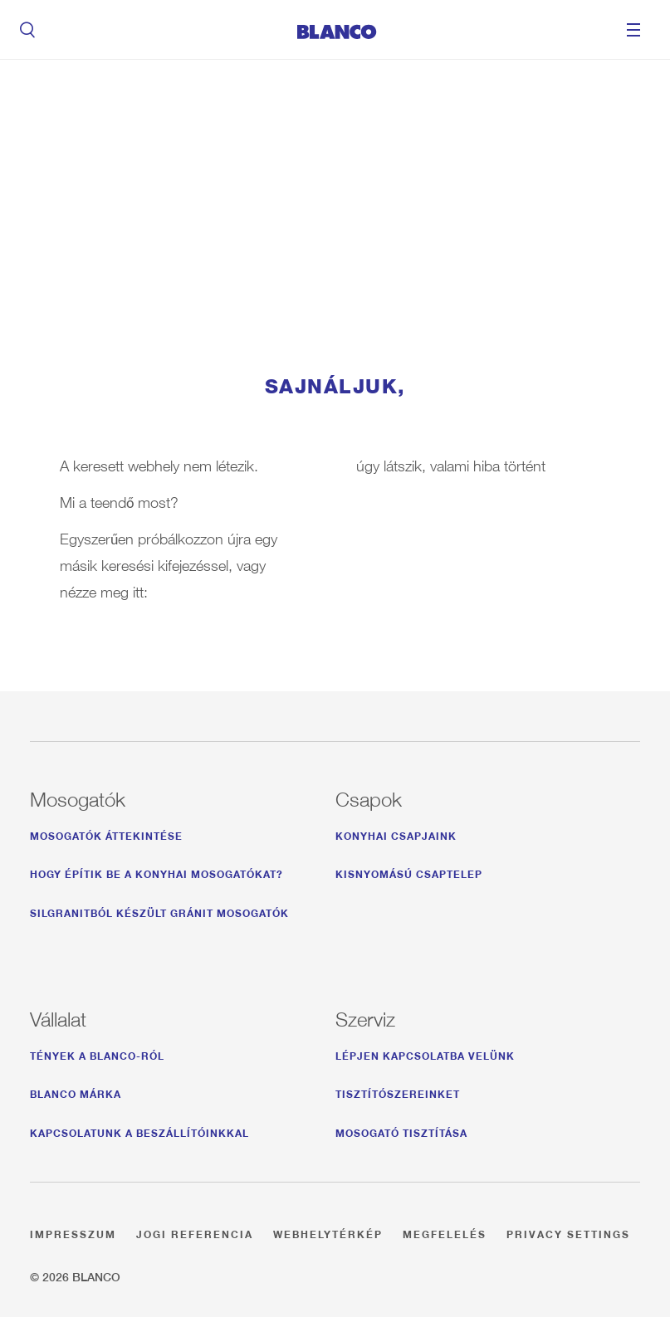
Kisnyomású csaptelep (408, 871)
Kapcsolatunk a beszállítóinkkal (139, 1130)
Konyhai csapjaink (396, 833)
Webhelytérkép (328, 1232)
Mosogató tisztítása (401, 1130)
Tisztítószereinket (397, 1091)
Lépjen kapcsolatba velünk (425, 1053)
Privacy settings (568, 1232)
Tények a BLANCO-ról (97, 1053)
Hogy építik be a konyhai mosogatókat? (156, 871)
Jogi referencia (194, 1232)
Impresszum (73, 1232)
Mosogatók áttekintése (106, 833)
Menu (633, 30)
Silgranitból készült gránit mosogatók (159, 910)
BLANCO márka (75, 1091)
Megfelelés (445, 1232)
